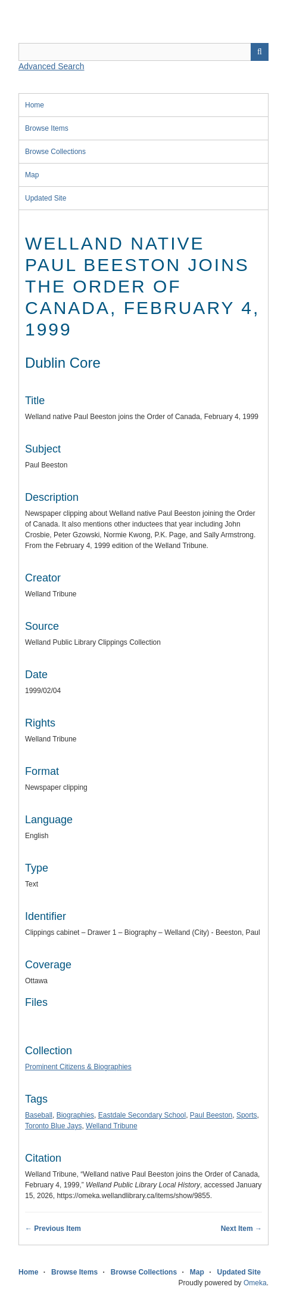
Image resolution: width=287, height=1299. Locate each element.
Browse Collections (55, 151)
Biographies (75, 1115)
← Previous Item (53, 1228)
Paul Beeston (211, 1115)
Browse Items (46, 128)
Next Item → (241, 1228)
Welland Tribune (112, 1126)
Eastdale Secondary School (142, 1115)
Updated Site (45, 198)
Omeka (255, 1283)
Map (32, 175)
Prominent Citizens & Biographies (78, 1067)
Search (260, 52)
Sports (246, 1115)
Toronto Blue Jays (53, 1126)
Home (34, 105)
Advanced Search (51, 66)
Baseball (38, 1115)
